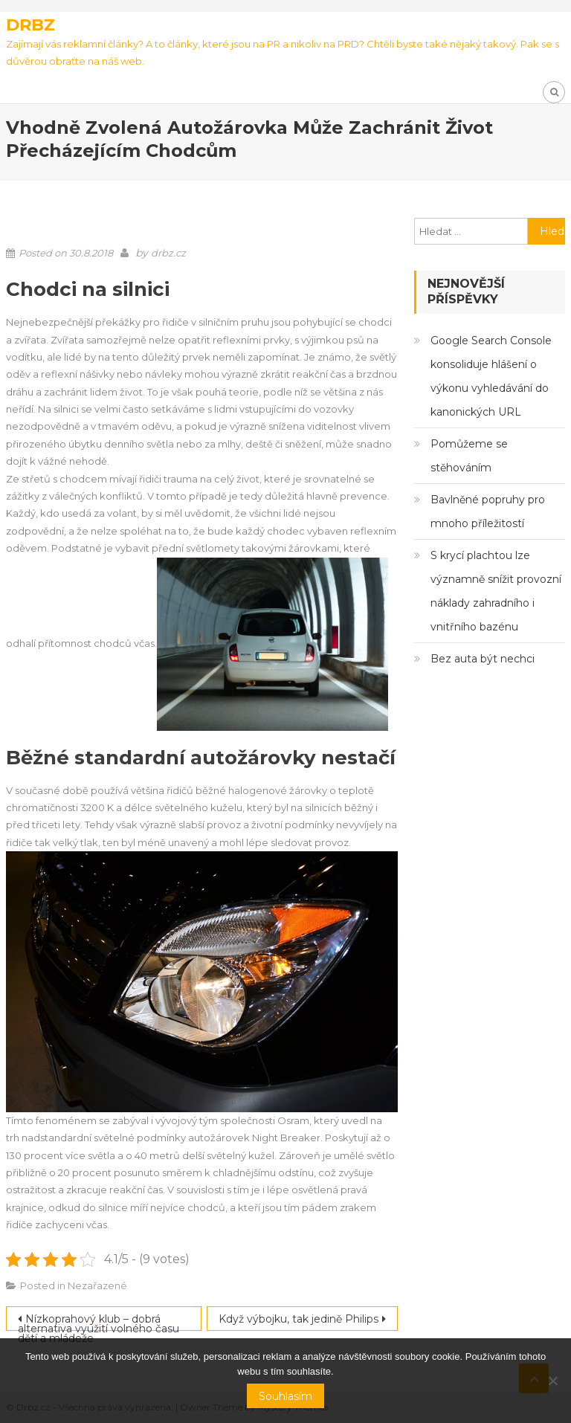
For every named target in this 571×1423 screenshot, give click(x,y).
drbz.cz (168, 253)
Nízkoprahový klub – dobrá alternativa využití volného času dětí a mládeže (98, 1321)
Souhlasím (285, 1396)
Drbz (30, 25)
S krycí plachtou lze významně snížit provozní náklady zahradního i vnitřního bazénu (495, 591)
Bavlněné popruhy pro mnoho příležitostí (487, 511)
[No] (552, 1380)
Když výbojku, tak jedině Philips (298, 1319)
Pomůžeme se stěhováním (469, 455)
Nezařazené (97, 1285)
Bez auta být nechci (482, 658)
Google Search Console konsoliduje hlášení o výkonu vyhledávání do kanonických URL (491, 376)
